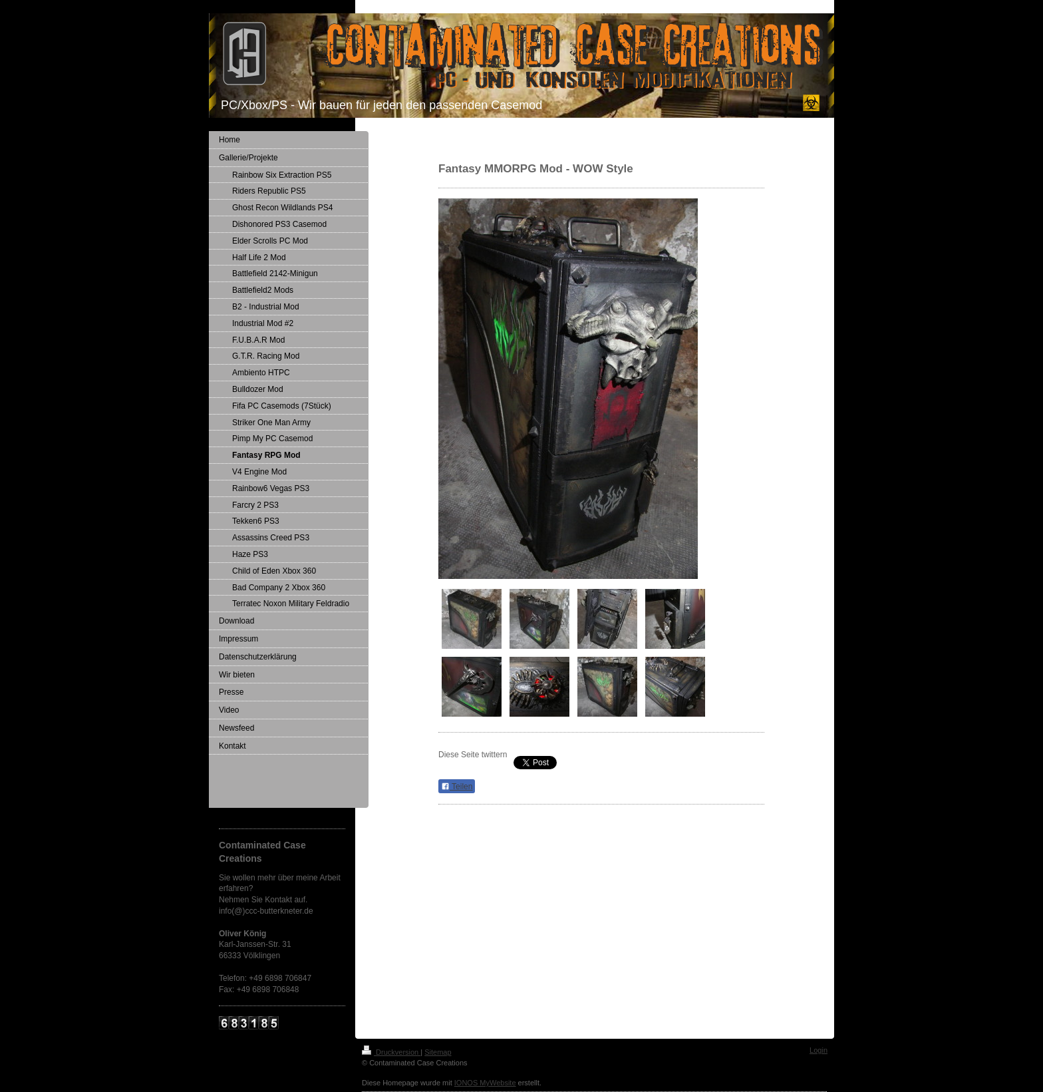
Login (818, 1050)
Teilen (456, 786)
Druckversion (391, 1052)
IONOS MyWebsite (485, 1083)
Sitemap (437, 1052)
